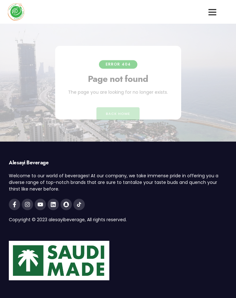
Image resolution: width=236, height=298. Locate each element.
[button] (212, 12)
